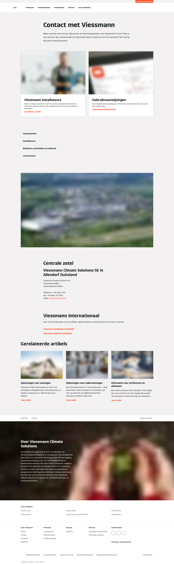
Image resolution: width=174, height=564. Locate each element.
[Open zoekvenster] (152, 7)
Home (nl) (24, 418)
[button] (146, 418)
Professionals (59, 8)
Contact (34, 418)
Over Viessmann (84, 8)
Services (71, 8)
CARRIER (41, 562)
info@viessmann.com (58, 298)
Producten (30, 8)
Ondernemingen (44, 8)
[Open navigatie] (15, 7)
